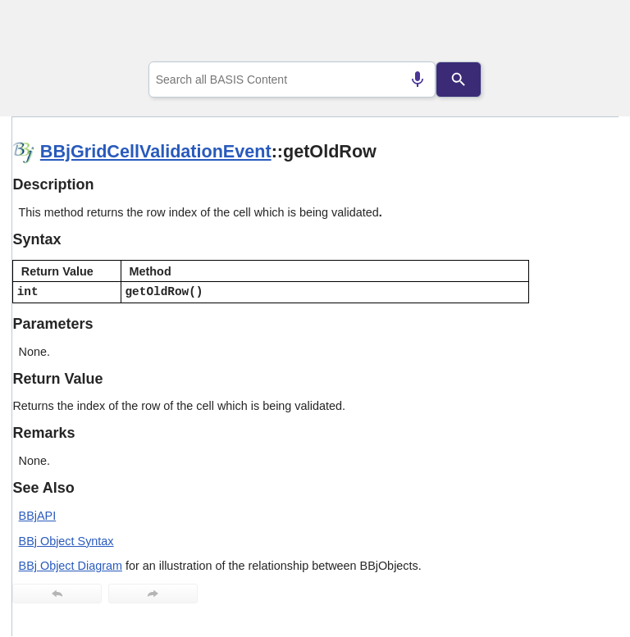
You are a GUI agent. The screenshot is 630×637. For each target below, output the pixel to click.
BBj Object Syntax (66, 541)
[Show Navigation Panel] (585, 33)
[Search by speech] (417, 79)
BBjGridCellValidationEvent (156, 151)
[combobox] (292, 79)
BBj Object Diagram (70, 565)
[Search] (459, 79)
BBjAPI (38, 515)
